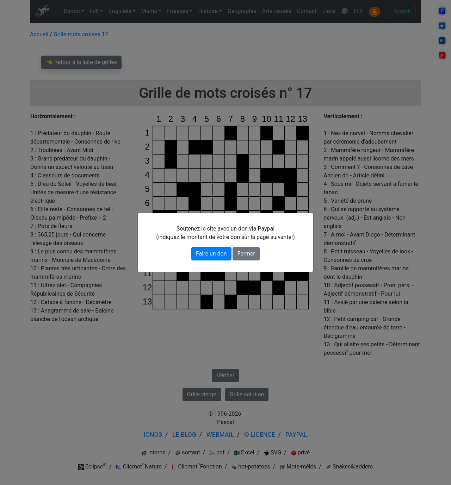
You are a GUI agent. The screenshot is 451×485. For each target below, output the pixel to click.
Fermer (246, 253)
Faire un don (211, 253)
